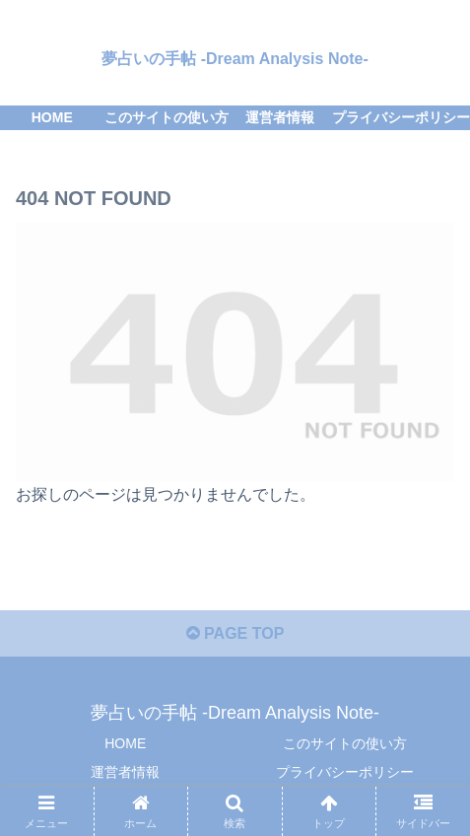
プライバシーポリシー (345, 772)
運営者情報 (125, 772)
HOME (125, 743)
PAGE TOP (235, 633)
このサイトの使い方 (345, 743)
